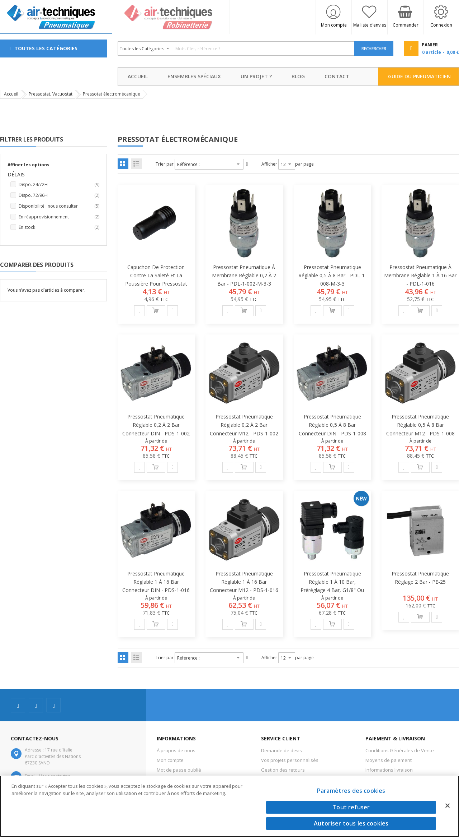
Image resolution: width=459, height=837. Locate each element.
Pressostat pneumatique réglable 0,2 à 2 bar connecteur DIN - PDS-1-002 (156, 424)
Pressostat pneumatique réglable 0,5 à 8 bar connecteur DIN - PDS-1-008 (332, 424)
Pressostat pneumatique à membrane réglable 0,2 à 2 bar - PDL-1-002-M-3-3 (244, 275)
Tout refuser (351, 807)
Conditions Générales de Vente (399, 750)
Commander (405, 25)
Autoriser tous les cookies (351, 823)
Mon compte (334, 25)
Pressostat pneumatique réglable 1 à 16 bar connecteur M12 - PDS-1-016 (244, 581)
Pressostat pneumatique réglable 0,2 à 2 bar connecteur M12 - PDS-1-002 (244, 424)
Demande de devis (281, 750)
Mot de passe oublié (179, 770)
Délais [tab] (16, 174)
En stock (59, 227)
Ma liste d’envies (369, 25)
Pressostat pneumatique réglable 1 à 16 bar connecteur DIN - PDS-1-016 (156, 581)
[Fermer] (447, 805)
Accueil (11, 94)
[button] (139, 310)
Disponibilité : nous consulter (59, 206)
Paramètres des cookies (351, 791)
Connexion (441, 25)
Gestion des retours (283, 770)
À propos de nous (176, 750)
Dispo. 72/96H (59, 195)
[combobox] (236, 48)
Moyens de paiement (388, 760)
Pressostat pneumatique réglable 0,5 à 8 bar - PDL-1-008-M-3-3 (332, 275)
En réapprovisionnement (59, 217)
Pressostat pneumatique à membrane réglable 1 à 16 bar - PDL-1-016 (420, 275)
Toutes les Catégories (45, 48)
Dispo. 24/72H (59, 184)
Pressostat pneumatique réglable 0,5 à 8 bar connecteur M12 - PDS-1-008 (420, 424)
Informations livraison (389, 770)
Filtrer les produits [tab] (31, 139)
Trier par (165, 164)
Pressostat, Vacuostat (50, 94)
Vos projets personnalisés (289, 760)
